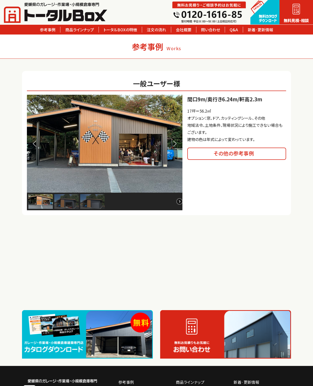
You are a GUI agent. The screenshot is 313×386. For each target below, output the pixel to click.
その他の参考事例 (234, 153)
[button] (34, 144)
